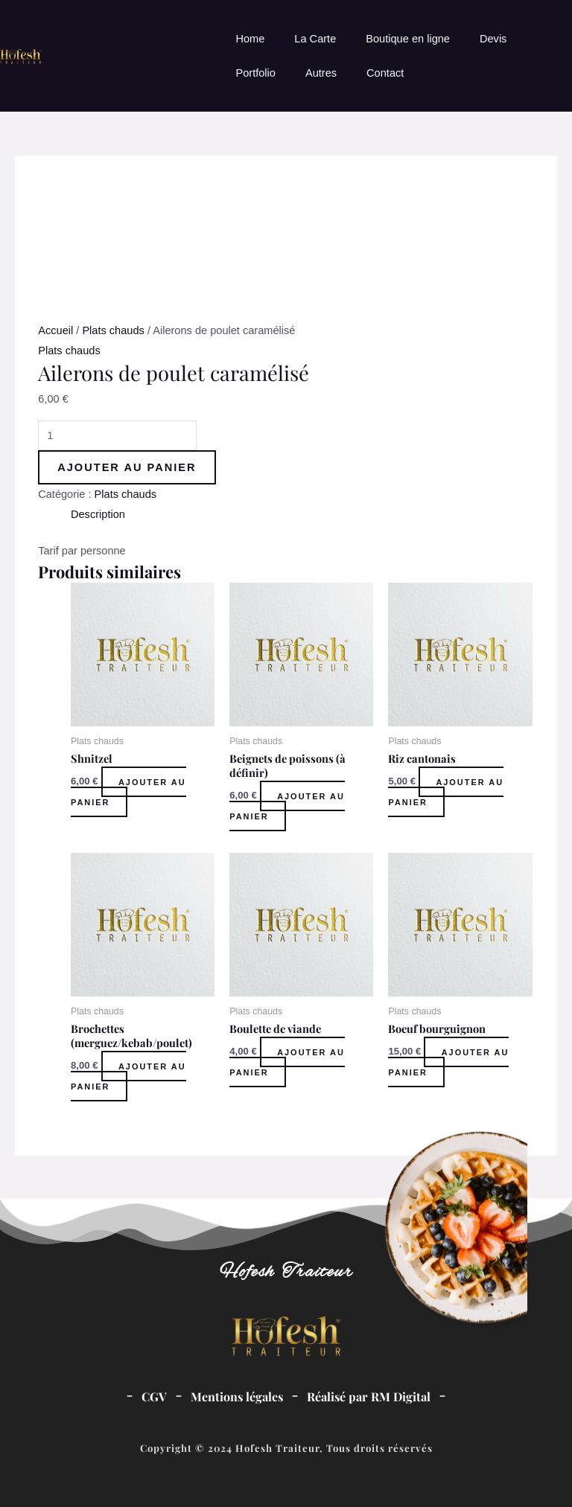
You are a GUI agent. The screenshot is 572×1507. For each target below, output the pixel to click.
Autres (321, 73)
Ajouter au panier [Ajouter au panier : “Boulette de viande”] (287, 1061)
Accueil (55, 330)
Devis (493, 39)
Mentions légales (237, 1396)
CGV (154, 1396)
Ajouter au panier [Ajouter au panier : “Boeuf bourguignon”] (449, 1061)
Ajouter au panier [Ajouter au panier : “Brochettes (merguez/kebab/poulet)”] (129, 1075)
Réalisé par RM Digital (368, 1396)
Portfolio (255, 73)
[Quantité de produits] (117, 435)
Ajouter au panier (126, 467)
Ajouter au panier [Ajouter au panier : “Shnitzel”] (129, 791)
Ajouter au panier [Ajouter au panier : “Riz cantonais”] (446, 791)
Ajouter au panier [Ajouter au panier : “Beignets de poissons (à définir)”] (287, 805)
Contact (385, 73)
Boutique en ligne (408, 39)
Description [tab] (98, 514)
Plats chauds (113, 330)
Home (249, 39)
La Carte (315, 39)
